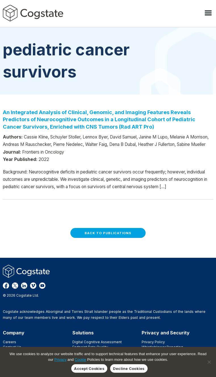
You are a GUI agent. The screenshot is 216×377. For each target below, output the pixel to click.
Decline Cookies (129, 368)
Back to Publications (108, 233)
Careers (9, 342)
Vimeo (33, 285)
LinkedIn (24, 285)
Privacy (60, 359)
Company (13, 333)
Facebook (6, 285)
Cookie (80, 359)
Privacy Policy (153, 342)
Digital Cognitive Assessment (97, 342)
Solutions (83, 333)
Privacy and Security (166, 333)
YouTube (42, 285)
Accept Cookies (89, 368)
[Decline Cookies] (209, 362)
